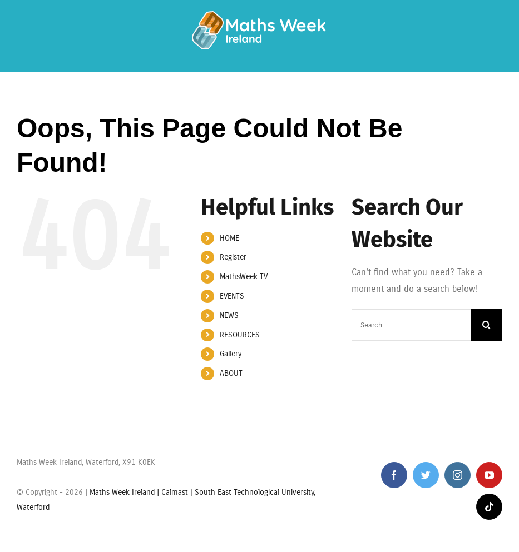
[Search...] (411, 325)
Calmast (174, 492)
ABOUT (231, 373)
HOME (229, 238)
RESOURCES (240, 335)
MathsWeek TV (244, 276)
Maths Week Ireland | (125, 492)
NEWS (229, 315)
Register (233, 257)
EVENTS (232, 296)
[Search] (486, 325)
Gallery (230, 354)
